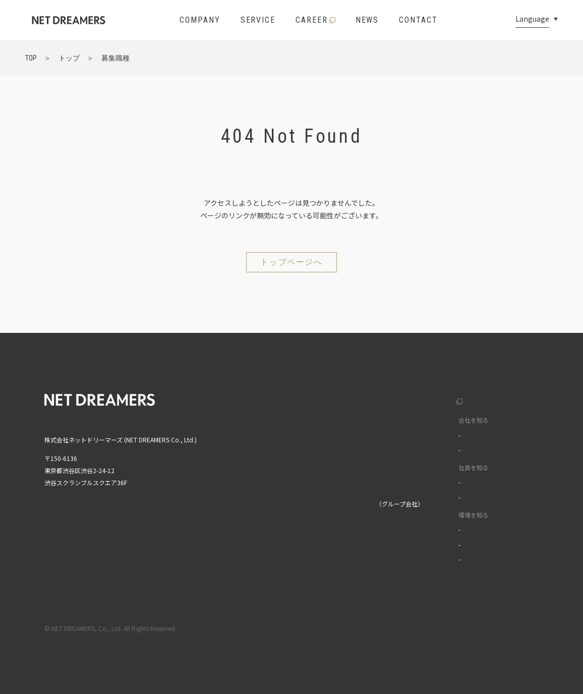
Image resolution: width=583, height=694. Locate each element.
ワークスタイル (433, 497)
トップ (290, 398)
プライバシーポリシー (509, 628)
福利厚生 (424, 529)
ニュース (293, 461)
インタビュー (430, 482)
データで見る (430, 449)
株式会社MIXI (299, 503)
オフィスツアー (433, 544)
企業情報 (293, 420)
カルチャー (427, 435)
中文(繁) (508, 441)
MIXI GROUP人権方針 (310, 556)
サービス (293, 441)
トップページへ (291, 262)
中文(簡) (508, 420)
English (506, 398)
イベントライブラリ (439, 559)
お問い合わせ (299, 483)
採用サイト (417, 398)
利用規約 (452, 628)
